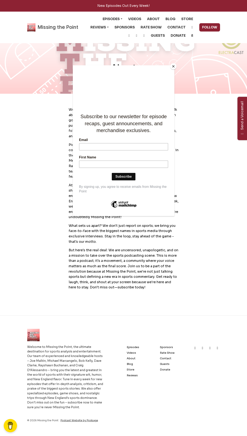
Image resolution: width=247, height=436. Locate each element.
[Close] (173, 66)
